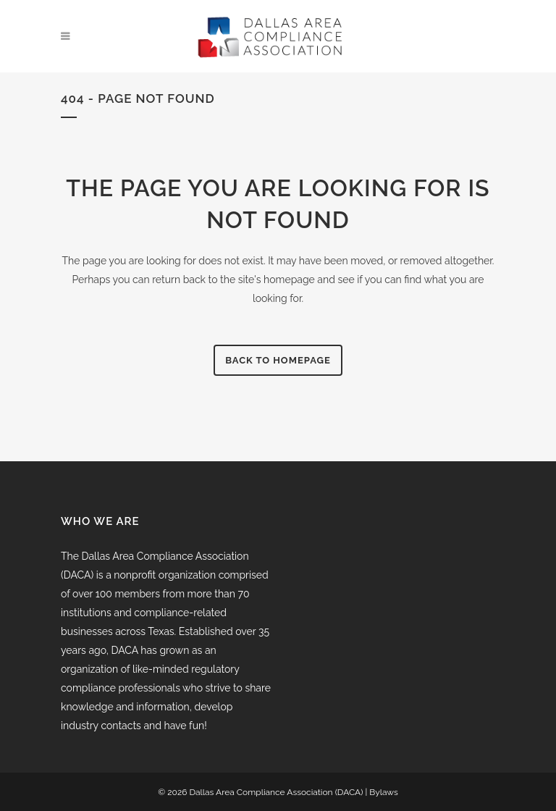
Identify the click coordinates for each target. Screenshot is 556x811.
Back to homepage (278, 360)
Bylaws (383, 792)
